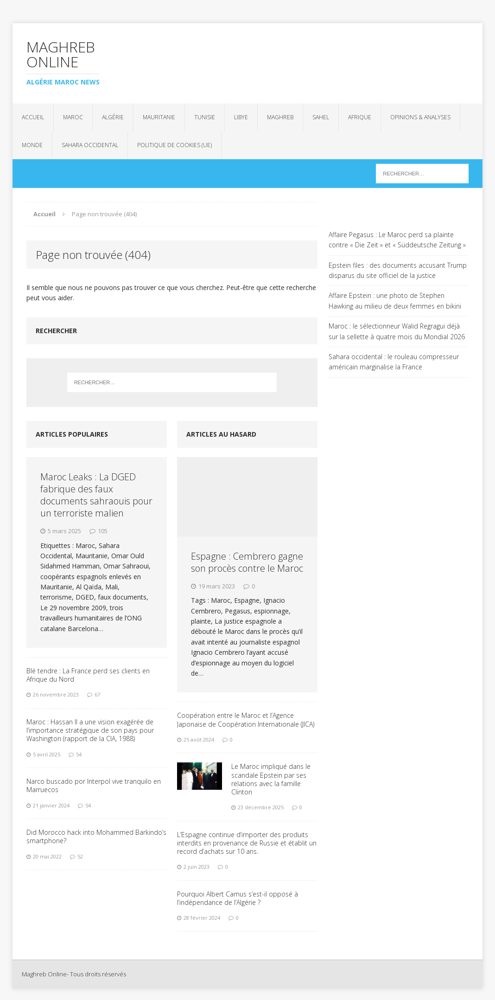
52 (80, 856)
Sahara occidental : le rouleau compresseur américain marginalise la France (394, 361)
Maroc (73, 117)
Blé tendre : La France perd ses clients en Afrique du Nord (88, 675)
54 (79, 754)
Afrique (359, 117)
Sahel (320, 117)
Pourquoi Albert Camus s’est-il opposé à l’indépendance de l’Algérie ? (237, 898)
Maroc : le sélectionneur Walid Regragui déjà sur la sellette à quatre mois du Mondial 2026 (397, 331)
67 (97, 694)
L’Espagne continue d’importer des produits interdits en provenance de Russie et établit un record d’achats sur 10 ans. (247, 843)
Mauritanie (159, 117)
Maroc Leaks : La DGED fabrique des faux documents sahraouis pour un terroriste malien (96, 495)
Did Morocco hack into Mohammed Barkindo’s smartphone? (96, 836)
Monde (32, 145)
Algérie (113, 117)
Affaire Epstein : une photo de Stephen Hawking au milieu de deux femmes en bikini (395, 300)
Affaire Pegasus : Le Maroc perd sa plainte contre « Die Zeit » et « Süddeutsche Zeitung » (397, 239)
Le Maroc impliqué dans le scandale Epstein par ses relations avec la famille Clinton (271, 779)
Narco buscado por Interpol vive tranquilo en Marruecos (93, 785)
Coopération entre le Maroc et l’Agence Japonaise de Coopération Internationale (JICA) (245, 719)
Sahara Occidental (90, 145)
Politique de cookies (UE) (174, 145)
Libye (241, 117)
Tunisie (204, 117)
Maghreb (280, 117)
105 (103, 531)
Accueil (33, 117)
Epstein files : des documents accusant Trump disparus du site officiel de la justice (398, 270)
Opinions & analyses (420, 117)
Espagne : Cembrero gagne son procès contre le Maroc (247, 562)
